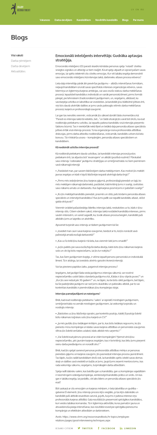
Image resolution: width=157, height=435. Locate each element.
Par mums (138, 20)
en (137, 9)
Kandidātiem (84, 20)
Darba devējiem (63, 20)
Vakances (45, 20)
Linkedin (128, 428)
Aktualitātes (18, 71)
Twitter (85, 428)
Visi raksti (17, 55)
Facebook (106, 428)
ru (142, 9)
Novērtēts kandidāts (106, 20)
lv (132, 9)
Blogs (125, 20)
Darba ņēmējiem (21, 60)
